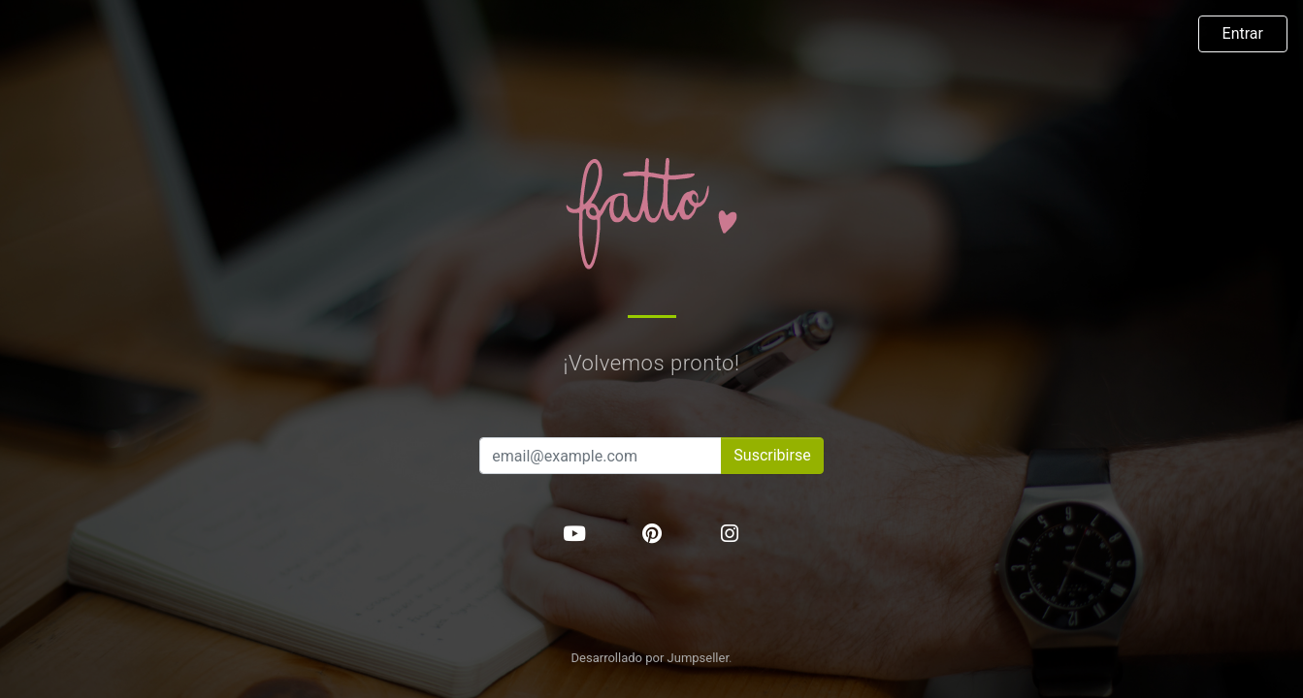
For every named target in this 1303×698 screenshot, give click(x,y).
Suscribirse (771, 455)
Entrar (1242, 33)
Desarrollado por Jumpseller (650, 657)
